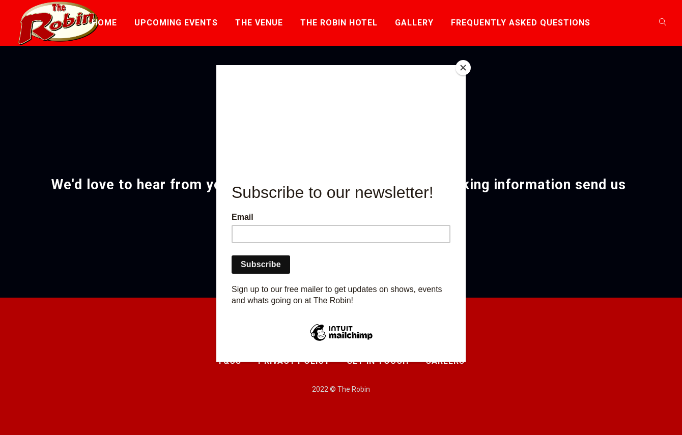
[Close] (463, 67)
